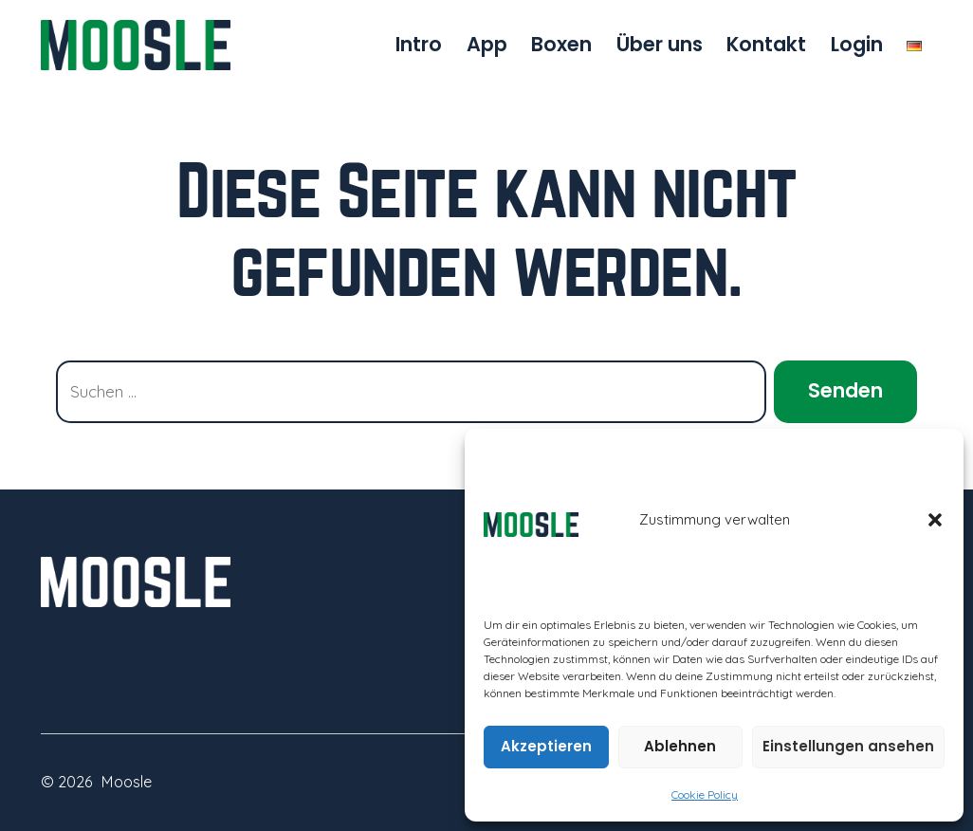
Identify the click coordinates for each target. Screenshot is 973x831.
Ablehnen (680, 746)
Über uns (659, 44)
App (487, 44)
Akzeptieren (546, 746)
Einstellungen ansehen (848, 746)
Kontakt (766, 44)
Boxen (561, 44)
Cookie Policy (704, 794)
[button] (935, 519)
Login (857, 44)
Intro (418, 44)
